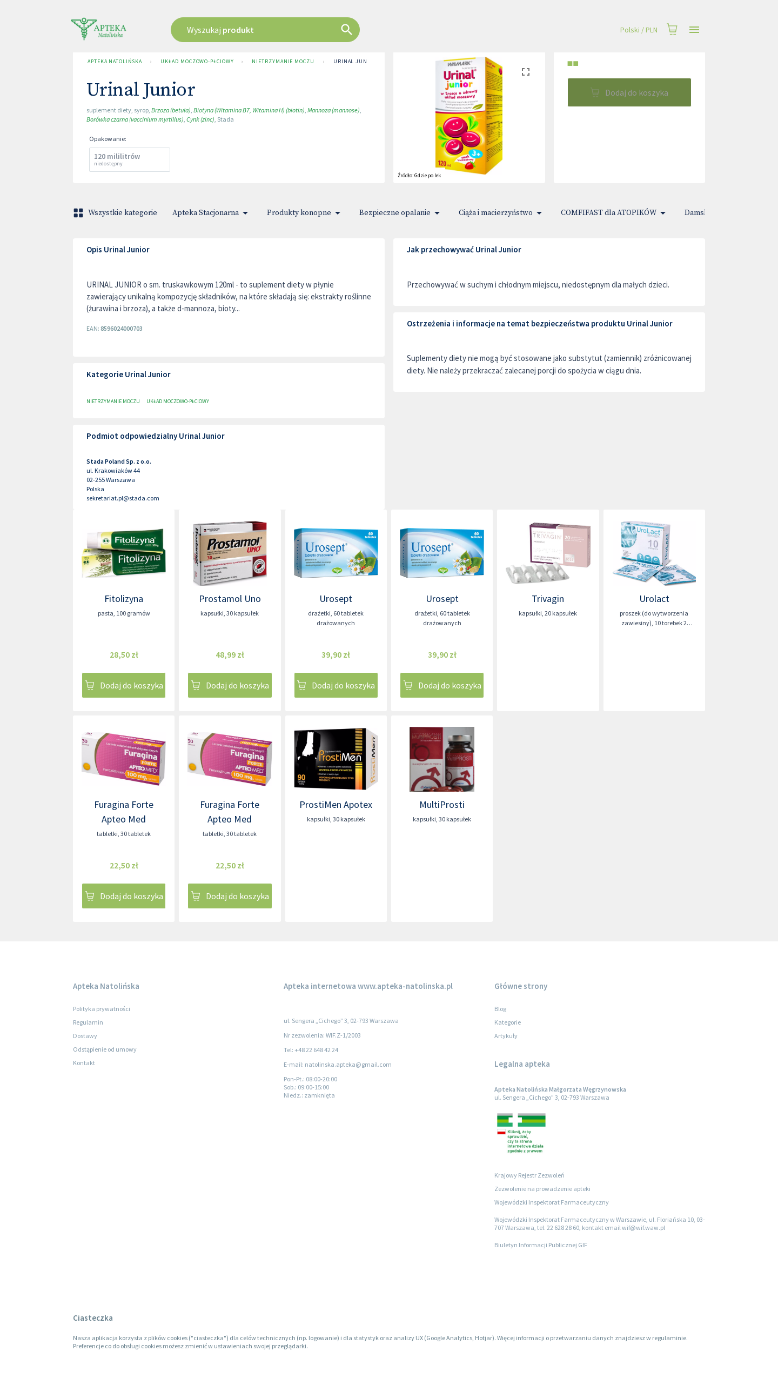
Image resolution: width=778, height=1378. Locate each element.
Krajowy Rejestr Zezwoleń (529, 1175)
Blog (500, 1009)
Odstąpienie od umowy (105, 1049)
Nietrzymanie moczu (282, 61)
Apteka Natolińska (114, 61)
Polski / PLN (639, 30)
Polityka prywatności (101, 1009)
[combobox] (320, 29)
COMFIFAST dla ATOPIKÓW (615, 213)
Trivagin (548, 598)
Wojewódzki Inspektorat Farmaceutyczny (551, 1202)
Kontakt (84, 1063)
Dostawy (85, 1036)
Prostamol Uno (230, 598)
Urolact (654, 598)
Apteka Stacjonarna (212, 213)
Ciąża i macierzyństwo (502, 213)
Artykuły (506, 1036)
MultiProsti (442, 804)
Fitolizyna (123, 598)
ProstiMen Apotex (335, 804)
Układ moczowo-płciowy (196, 61)
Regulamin (88, 1022)
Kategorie (507, 1022)
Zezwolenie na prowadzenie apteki (542, 1189)
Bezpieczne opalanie (401, 213)
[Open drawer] (694, 30)
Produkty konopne (305, 213)
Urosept (335, 598)
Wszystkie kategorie (116, 213)
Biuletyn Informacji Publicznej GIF (540, 1245)
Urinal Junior (355, 61)
